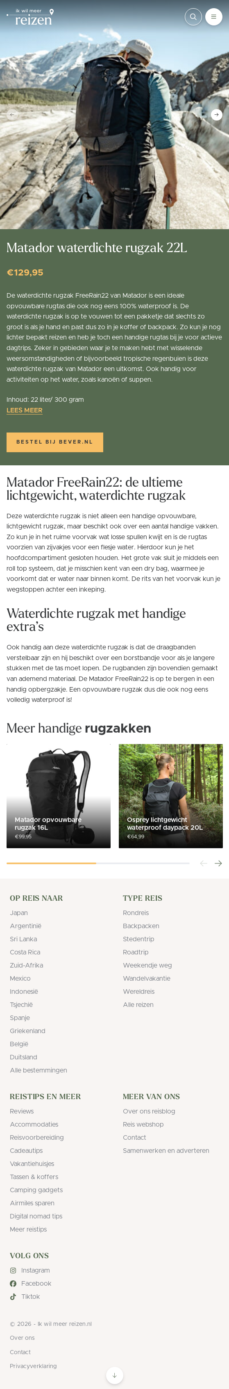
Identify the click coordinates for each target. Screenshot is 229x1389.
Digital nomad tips (36, 1216)
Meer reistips (28, 1229)
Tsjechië (21, 1005)
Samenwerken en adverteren (166, 1151)
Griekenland (27, 1031)
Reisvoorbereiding (37, 1137)
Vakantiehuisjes (32, 1164)
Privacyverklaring (33, 1366)
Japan (19, 913)
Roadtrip (136, 952)
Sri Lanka (23, 939)
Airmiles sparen (32, 1203)
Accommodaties (34, 1124)
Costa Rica (25, 952)
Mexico (20, 978)
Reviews (22, 1111)
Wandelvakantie (146, 978)
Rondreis (136, 913)
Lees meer (25, 410)
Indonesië (24, 991)
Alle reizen (138, 1005)
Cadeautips (26, 1151)
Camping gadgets (36, 1190)
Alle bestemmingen (38, 1070)
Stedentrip (138, 939)
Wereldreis (138, 991)
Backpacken (141, 926)
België (19, 1044)
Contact (134, 1137)
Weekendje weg (147, 965)
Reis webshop (143, 1124)
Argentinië (25, 926)
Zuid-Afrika (26, 965)
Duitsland (23, 1057)
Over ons (22, 1338)
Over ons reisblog (149, 1111)
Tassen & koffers (34, 1177)
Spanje (20, 1018)
